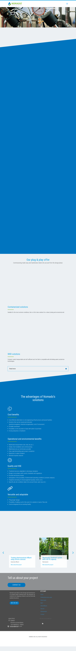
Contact (42, 614)
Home (42, 594)
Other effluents (44, 606)
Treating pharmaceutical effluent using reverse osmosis (21, 558)
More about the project (16, 564)
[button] (3, 552)
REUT (42, 603)
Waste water (43, 600)
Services (42, 608)
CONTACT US (16, 585)
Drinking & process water (46, 597)
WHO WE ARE (14, 603)
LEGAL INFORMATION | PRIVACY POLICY (38, 641)
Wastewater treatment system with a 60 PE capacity (52, 558)
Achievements (44, 611)
